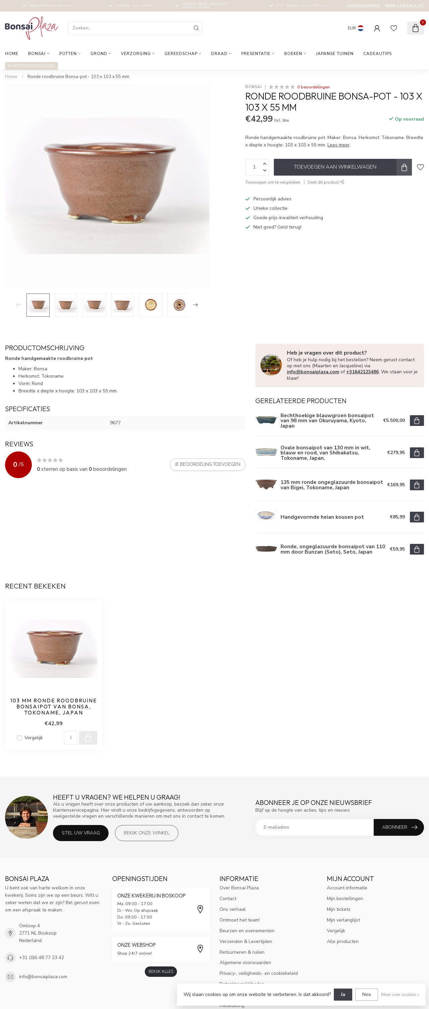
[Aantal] (70, 738)
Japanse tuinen (335, 53)
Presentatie (255, 53)
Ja (343, 994)
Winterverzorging (31, 66)
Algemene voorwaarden (245, 962)
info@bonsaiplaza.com (313, 372)
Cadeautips (377, 53)
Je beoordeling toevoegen (207, 464)
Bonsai (37, 53)
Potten (68, 53)
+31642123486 (362, 372)
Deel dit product (326, 182)
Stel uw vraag (81, 833)
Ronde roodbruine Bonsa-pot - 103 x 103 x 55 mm (78, 77)
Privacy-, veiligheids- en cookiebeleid (259, 973)
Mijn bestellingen (345, 898)
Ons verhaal (233, 909)
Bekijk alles (160, 971)
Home (11, 53)
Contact (228, 898)
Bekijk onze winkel (147, 833)
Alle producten (343, 941)
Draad (219, 53)
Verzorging (136, 53)
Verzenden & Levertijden (246, 941)
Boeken (293, 53)
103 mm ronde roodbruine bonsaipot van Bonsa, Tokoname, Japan (53, 707)
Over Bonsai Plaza (239, 888)
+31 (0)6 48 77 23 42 (41, 957)
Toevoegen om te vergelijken (273, 182)
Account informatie (347, 888)
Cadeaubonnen (363, 5)
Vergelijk (33, 737)
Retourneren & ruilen (242, 952)
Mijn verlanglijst (343, 920)
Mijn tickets (339, 909)
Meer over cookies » (400, 994)
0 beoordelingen (313, 87)
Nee (366, 994)
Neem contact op (404, 5)
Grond (98, 53)
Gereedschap (181, 53)
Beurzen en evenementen (247, 931)
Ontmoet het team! (240, 920)
